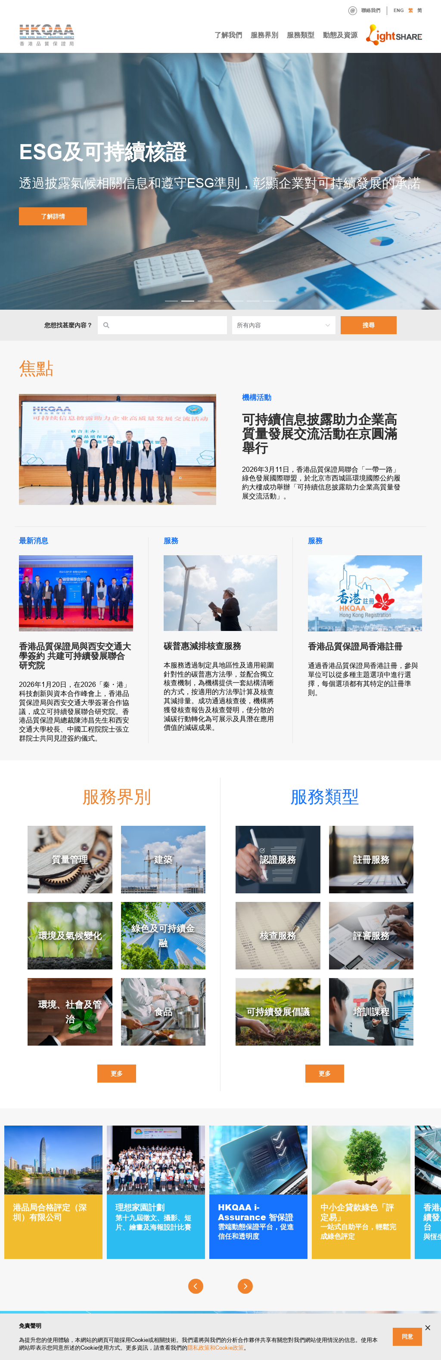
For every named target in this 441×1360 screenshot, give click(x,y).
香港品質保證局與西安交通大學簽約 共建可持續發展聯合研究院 (75, 656)
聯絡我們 (364, 10)
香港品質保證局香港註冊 (355, 646)
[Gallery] (220, 1195)
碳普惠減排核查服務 (202, 646)
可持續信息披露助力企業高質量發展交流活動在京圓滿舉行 (319, 433)
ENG (399, 10)
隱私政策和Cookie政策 (215, 1348)
